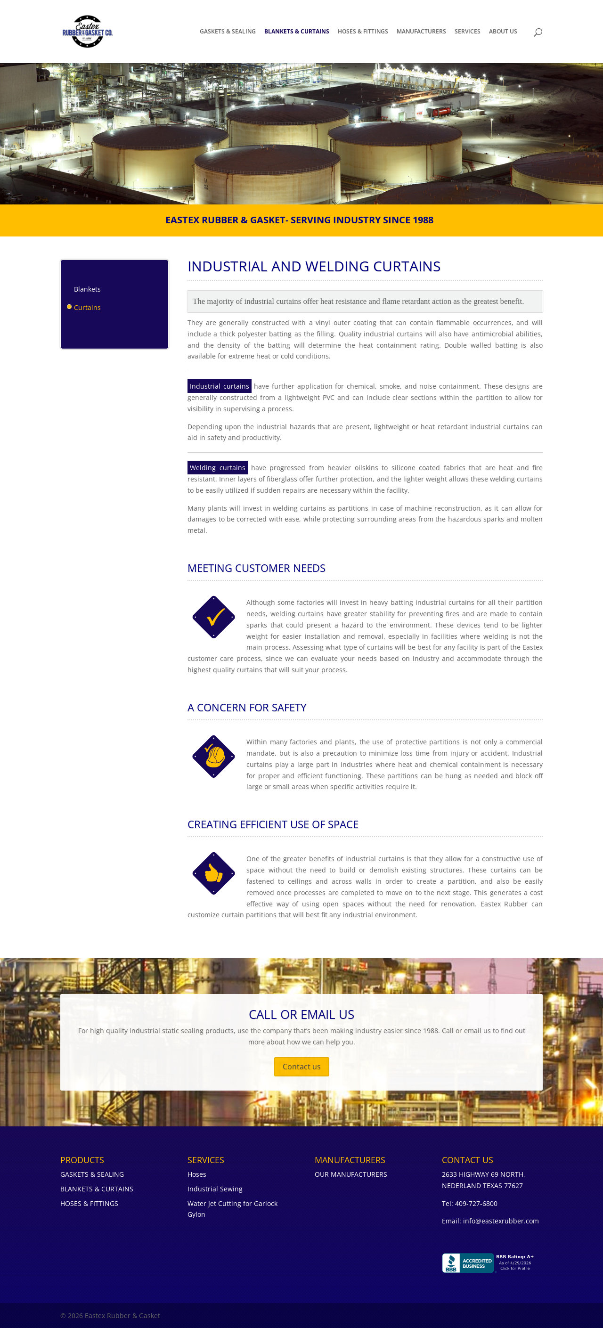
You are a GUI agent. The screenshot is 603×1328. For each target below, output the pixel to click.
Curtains (87, 307)
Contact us (302, 1066)
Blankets (87, 289)
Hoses (196, 1174)
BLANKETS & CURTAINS (296, 31)
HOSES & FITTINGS (363, 31)
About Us (503, 31)
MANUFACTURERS (421, 31)
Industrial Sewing (215, 1188)
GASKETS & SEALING (228, 31)
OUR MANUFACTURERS (351, 1174)
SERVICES (468, 31)
